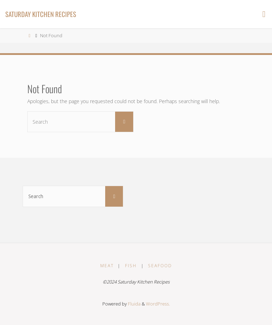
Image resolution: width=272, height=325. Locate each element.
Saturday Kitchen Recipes (40, 14)
